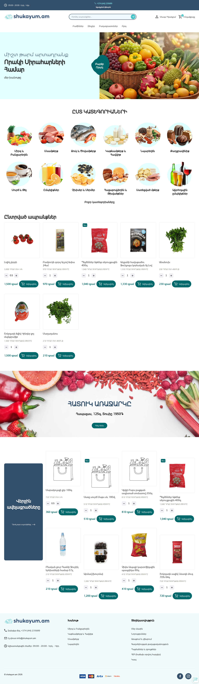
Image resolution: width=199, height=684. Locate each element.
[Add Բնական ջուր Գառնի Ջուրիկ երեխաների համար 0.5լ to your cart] (68, 588)
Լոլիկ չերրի (10, 262)
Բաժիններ (78, 26)
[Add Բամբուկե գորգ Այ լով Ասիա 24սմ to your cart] (65, 283)
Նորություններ (138, 633)
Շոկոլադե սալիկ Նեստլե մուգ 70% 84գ (176, 575)
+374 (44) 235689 (103, 3)
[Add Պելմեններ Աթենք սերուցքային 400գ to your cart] (106, 283)
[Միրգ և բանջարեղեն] (149, 65)
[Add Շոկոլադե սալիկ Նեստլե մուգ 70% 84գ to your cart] (182, 595)
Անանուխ (164, 262)
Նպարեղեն (73, 644)
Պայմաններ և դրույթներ (143, 649)
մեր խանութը (12, 77)
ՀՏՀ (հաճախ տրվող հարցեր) (146, 654)
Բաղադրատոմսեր (108, 26)
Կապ (133, 659)
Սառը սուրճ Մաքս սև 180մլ (99, 496)
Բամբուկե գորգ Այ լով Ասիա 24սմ (59, 264)
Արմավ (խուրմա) (93, 573)
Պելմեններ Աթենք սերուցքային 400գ (99, 264)
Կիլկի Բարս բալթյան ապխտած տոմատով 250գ (137, 491)
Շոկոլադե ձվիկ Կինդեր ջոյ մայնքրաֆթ (19, 335)
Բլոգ (124, 26)
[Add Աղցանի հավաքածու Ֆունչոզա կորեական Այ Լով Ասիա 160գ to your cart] (145, 283)
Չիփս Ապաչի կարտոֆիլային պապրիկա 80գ (138, 568)
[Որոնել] (133, 16)
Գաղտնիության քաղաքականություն (149, 644)
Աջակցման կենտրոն (103, 7)
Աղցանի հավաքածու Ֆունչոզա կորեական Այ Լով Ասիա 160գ (136, 264)
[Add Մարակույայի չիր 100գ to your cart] (68, 511)
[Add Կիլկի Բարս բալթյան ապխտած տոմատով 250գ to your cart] (144, 511)
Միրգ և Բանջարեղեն (78, 628)
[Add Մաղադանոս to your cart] (65, 355)
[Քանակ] (11, 275)
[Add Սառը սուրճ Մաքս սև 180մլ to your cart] (106, 518)
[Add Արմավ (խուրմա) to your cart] (108, 595)
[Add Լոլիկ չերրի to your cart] (28, 283)
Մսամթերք (73, 639)
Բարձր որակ (99, 65)
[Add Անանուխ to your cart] (181, 283)
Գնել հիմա (99, 425)
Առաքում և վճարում (141, 639)
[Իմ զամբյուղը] (187, 17)
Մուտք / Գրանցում (165, 16)
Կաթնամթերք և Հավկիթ (80, 633)
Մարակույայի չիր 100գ (59, 490)
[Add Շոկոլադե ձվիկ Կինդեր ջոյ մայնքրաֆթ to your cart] (28, 355)
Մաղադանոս (50, 333)
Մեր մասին (137, 628)
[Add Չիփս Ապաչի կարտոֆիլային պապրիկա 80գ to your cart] (144, 588)
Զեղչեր (91, 26)
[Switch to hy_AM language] (193, 5)
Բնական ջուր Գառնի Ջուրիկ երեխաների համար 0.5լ (62, 568)
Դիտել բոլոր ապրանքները (23, 524)
